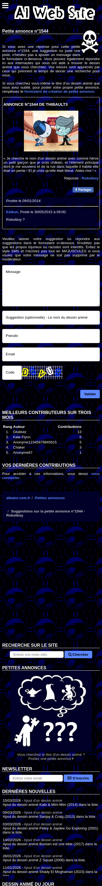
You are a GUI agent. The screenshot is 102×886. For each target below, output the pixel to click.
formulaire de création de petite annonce (59, 91)
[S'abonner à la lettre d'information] (36, 778)
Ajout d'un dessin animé (43, 800)
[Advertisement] (51, 587)
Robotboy (90, 178)
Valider (90, 394)
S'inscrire (78, 778)
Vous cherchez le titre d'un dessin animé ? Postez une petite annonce (51, 716)
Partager (83, 190)
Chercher (78, 654)
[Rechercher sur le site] (36, 654)
